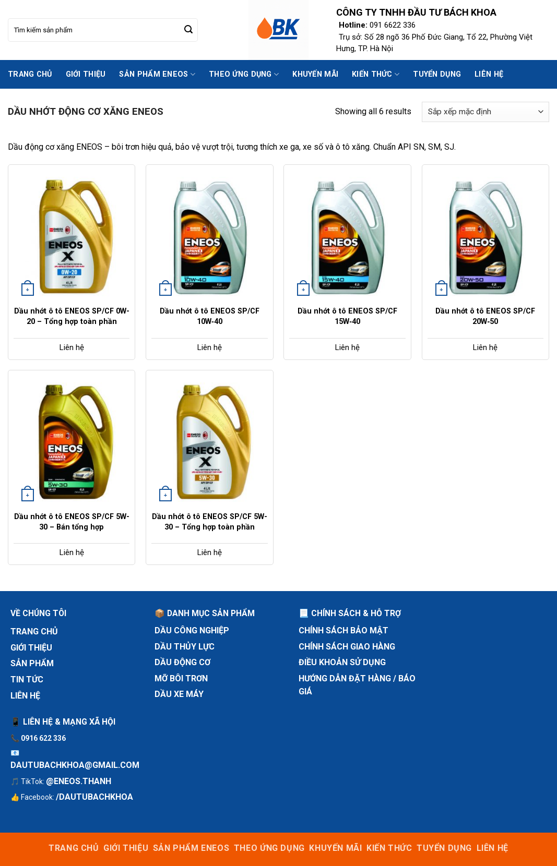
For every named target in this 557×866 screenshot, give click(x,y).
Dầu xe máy (179, 694)
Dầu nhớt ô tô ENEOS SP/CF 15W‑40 (347, 316)
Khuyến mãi (315, 74)
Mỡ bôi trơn (181, 678)
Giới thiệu (86, 74)
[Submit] (188, 30)
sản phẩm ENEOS (157, 74)
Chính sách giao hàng (347, 647)
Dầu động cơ (182, 662)
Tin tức (26, 679)
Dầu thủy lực (185, 647)
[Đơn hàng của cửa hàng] (485, 112)
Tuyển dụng (437, 74)
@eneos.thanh (78, 781)
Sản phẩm (32, 663)
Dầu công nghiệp (192, 630)
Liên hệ (489, 74)
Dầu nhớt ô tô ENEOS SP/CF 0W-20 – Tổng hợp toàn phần (71, 316)
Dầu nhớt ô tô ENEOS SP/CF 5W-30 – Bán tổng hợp (71, 522)
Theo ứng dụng (244, 74)
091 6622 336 (393, 25)
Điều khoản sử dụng (342, 662)
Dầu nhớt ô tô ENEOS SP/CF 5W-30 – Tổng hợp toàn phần (209, 522)
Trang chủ (30, 74)
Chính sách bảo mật (343, 630)
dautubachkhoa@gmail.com (74, 765)
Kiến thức (375, 74)
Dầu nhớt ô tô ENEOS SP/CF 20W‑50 (485, 316)
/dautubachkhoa (94, 797)
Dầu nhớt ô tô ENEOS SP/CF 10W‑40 (209, 316)
